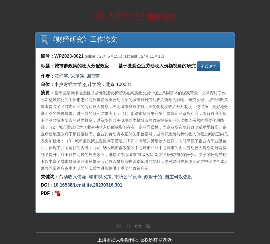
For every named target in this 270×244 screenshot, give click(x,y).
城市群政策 (100, 176)
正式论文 (208, 66)
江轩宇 (61, 76)
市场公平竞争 (128, 176)
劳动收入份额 (72, 176)
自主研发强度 (178, 176)
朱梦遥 (77, 76)
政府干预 (153, 176)
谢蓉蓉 (94, 76)
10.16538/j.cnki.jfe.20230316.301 (87, 185)
